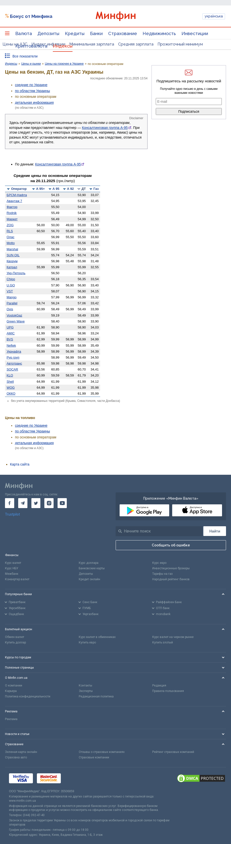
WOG (10, 387)
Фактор (11, 207)
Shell (10, 381)
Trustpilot (12, 514)
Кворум (11, 261)
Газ (96, 189)
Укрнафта (13, 351)
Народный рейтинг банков (171, 579)
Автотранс (14, 363)
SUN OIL (12, 255)
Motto (10, 243)
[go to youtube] (62, 503)
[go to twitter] (36, 503)
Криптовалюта (31, 46)
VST (9, 291)
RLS (9, 231)
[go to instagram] (49, 503)
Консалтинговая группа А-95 (105, 128)
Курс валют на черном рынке (173, 637)
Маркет (11, 219)
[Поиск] (214, 531)
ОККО (10, 393)
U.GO (10, 285)
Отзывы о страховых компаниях (102, 752)
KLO (9, 375)
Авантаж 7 (14, 201)
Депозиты (48, 33)
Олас (10, 237)
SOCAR (12, 369)
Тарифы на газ (162, 574)
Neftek (11, 345)
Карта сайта (19, 464)
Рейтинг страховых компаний (173, 752)
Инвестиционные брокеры (171, 568)
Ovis (9, 309)
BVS (9, 339)
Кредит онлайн (89, 579)
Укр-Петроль (15, 273)
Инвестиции (194, 33)
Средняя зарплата (136, 44)
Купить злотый (162, 642)
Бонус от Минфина (31, 16)
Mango (11, 297)
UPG (9, 327)
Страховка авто (16, 757)
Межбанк (11, 574)
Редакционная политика (96, 696)
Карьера (11, 691)
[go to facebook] (9, 503)
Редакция (159, 685)
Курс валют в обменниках (97, 637)
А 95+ (40, 189)
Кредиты (74, 33)
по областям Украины (32, 91)
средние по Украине (31, 85)
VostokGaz (14, 315)
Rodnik (11, 213)
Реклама (11, 719)
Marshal (12, 249)
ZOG (9, 225)
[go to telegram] (22, 503)
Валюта (23, 33)
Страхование (122, 33)
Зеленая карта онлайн (21, 752)
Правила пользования (168, 691)
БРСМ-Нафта (16, 195)
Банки (96, 33)
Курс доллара (88, 563)
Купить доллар (15, 642)
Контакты (85, 685)
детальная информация (34, 103)
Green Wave (15, 321)
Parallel (11, 303)
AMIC (10, 333)
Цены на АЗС (14, 44)
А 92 (70, 189)
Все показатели (25, 56)
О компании (13, 685)
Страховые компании (94, 757)
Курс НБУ (11, 568)
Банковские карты (92, 568)
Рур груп (12, 357)
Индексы (63, 46)
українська (214, 16)
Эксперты (86, 691)
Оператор (18, 189)
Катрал (11, 267)
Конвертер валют (17, 579)
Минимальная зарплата (91, 44)
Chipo (10, 279)
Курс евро (159, 563)
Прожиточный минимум (180, 44)
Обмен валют (14, 637)
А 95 (56, 189)
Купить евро (87, 642)
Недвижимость (159, 33)
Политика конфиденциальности (27, 696)
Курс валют (13, 563)
